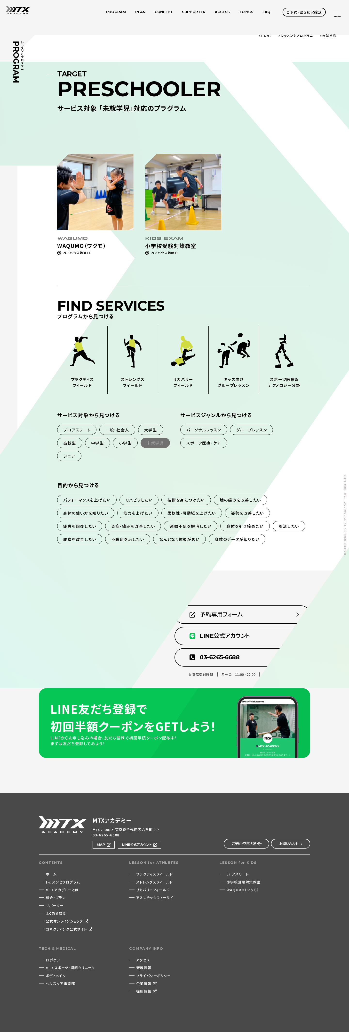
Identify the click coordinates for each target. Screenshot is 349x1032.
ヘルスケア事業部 (60, 983)
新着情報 (143, 967)
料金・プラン (56, 897)
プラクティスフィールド (154, 873)
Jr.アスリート (238, 873)
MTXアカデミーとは (62, 889)
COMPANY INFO (146, 948)
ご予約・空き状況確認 (304, 12)
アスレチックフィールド (154, 897)
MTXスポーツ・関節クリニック (70, 967)
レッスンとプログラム (297, 35)
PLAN (140, 13)
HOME (266, 35)
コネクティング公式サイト (66, 929)
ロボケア (53, 959)
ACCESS (222, 13)
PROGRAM (115, 13)
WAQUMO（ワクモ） (243, 889)
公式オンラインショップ (64, 921)
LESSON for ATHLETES (154, 862)
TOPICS (246, 13)
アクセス (143, 959)
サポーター (55, 905)
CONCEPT (163, 13)
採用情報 (143, 991)
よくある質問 (56, 913)
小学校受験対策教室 (244, 881)
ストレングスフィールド (154, 881)
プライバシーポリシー (153, 975)
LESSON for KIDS (238, 862)
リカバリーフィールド (152, 889)
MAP (101, 844)
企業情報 (143, 983)
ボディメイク (56, 975)
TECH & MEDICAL (57, 948)
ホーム (51, 873)
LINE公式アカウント (136, 844)
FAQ (266, 13)
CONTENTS (51, 862)
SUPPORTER (193, 13)
